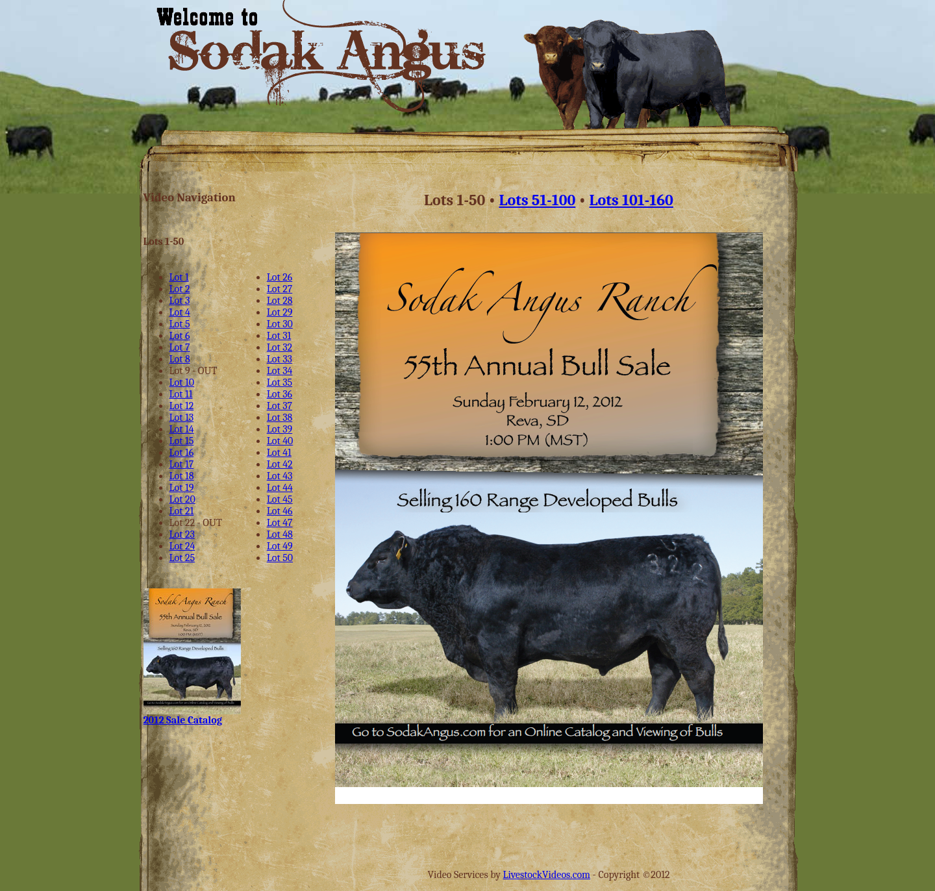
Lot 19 (181, 488)
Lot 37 (279, 406)
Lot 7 (179, 347)
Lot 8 (179, 359)
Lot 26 (280, 277)
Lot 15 (181, 441)
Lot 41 (279, 452)
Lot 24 (182, 546)
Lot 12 (181, 406)
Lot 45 (280, 499)
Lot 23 (182, 534)
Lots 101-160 (631, 200)
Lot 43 (280, 476)
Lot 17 (181, 464)
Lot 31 (279, 336)
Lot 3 (179, 301)
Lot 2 (179, 289)
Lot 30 (280, 324)
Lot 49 (280, 546)
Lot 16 (181, 452)
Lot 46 (280, 511)
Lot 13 (181, 417)
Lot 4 (179, 312)
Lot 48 (280, 534)
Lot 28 (280, 301)
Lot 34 (280, 371)
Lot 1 (179, 277)
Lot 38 (280, 417)
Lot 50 (280, 558)
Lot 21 (181, 511)
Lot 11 (181, 394)
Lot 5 (179, 324)
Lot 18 (181, 476)
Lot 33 (279, 359)
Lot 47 (280, 523)
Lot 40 (280, 441)
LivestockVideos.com (547, 875)
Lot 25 (182, 558)
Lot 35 (279, 382)
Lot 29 (280, 312)
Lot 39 (279, 429)
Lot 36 (279, 394)
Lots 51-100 (537, 200)
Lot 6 (179, 336)
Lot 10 (181, 382)
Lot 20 (182, 499)
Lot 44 (280, 488)
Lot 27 (280, 289)
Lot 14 (181, 429)
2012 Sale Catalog (182, 720)
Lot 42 (280, 464)
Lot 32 (279, 347)
